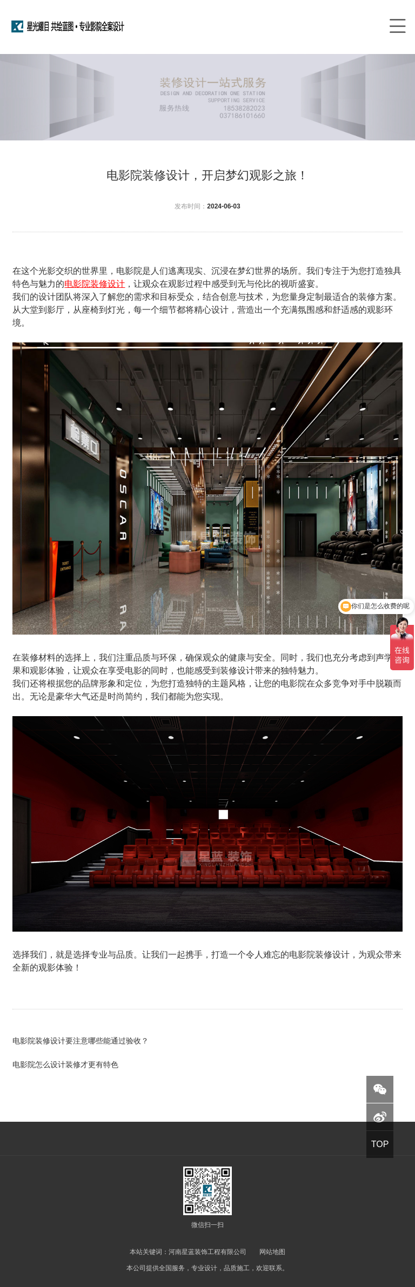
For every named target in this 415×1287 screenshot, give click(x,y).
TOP (380, 1144)
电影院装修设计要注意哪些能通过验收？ (80, 1040)
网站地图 (272, 1252)
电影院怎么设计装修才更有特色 (65, 1064)
